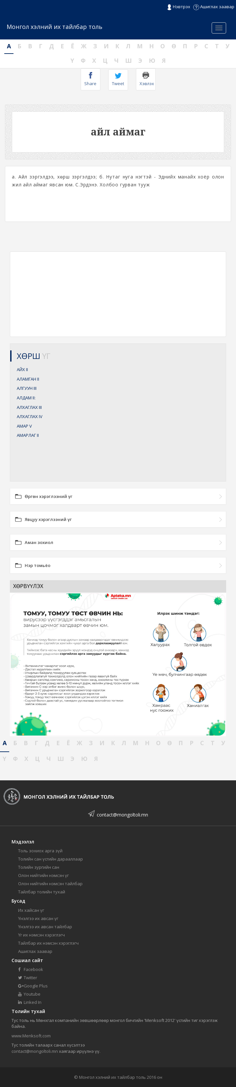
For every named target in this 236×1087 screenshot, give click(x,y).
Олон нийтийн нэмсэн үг (43, 875)
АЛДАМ (26, 398)
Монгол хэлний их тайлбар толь (54, 27)
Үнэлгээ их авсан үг (38, 918)
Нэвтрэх (178, 7)
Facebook (30, 969)
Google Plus (33, 986)
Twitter (27, 978)
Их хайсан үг (31, 910)
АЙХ (22, 369)
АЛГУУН (27, 388)
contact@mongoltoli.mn (122, 815)
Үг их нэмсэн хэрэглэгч (41, 935)
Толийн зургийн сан (38, 867)
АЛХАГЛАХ (29, 407)
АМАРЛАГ (28, 435)
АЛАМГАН (28, 379)
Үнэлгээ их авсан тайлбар (45, 927)
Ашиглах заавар (213, 7)
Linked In (29, 1002)
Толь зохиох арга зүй (40, 851)
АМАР (24, 426)
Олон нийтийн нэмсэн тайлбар (50, 883)
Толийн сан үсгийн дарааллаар (50, 859)
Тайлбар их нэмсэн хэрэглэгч (48, 943)
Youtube (29, 994)
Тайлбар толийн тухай (41, 892)
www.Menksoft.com (31, 1036)
